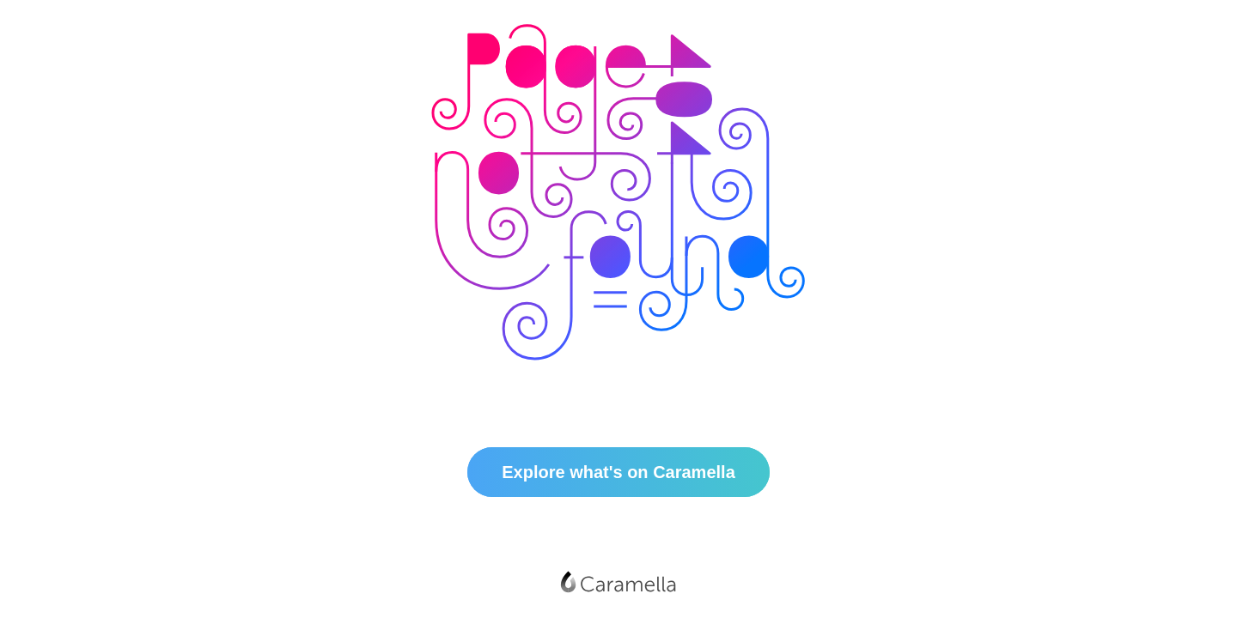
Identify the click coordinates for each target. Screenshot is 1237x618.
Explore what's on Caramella (618, 472)
